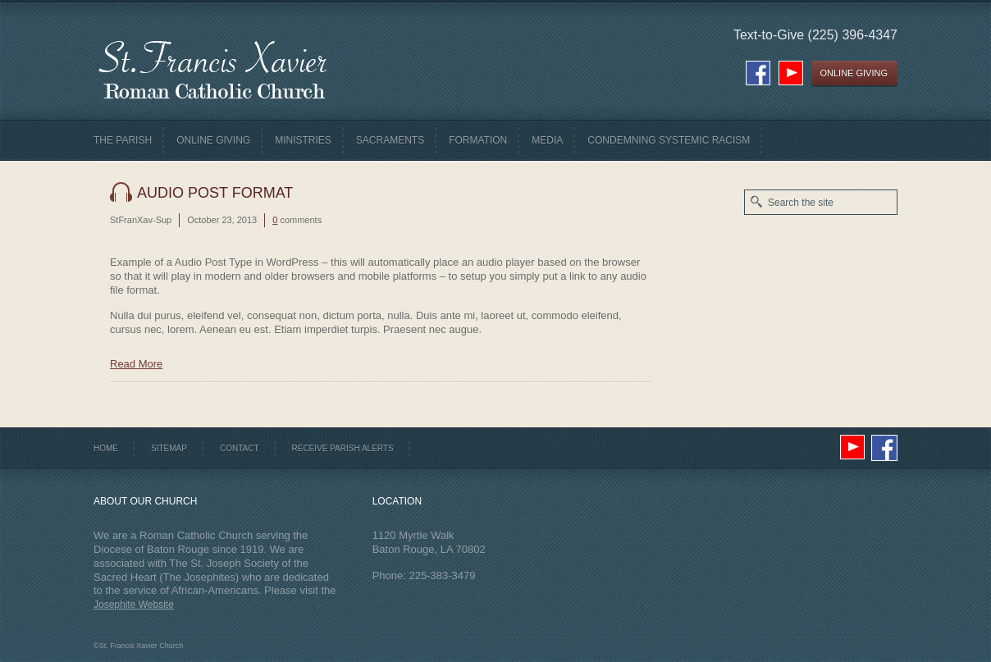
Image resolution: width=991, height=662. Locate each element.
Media (547, 140)
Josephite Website (134, 604)
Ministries (303, 140)
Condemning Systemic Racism (668, 140)
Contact (239, 448)
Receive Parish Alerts (343, 448)
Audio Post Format (215, 193)
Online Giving (213, 140)
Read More (136, 364)
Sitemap (169, 448)
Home (106, 448)
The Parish (123, 140)
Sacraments (390, 140)
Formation (478, 140)
